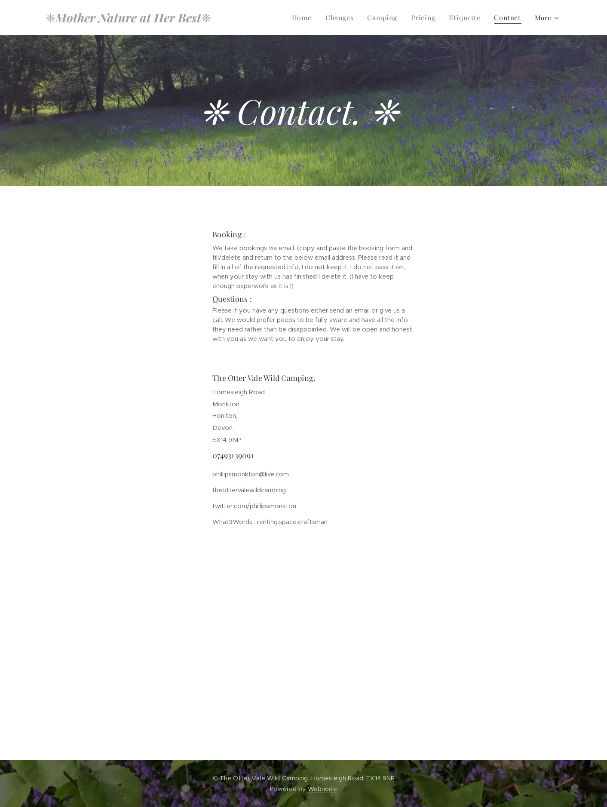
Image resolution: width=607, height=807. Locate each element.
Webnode (322, 789)
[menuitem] (308, 17)
